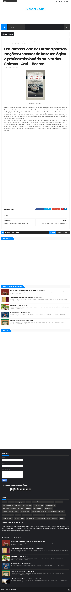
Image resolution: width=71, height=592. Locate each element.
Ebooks (28, 502)
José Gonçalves (24, 512)
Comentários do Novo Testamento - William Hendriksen (27, 290)
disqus (59, 232)
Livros (17, 42)
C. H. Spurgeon (20, 502)
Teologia (62, 518)
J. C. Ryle (20, 508)
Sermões (49, 515)
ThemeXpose (12, 589)
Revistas (11, 502)
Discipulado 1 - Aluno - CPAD (18, 305)
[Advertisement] (35, 18)
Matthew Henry (37, 508)
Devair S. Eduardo (8, 505)
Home (5, 42)
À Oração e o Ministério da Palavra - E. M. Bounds (26, 579)
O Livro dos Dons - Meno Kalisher (20, 313)
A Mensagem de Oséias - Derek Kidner (22, 320)
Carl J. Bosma (11, 42)
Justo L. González (52, 518)
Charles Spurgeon (8, 515)
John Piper (28, 508)
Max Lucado (59, 502)
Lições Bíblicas (37, 502)
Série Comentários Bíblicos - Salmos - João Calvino (26, 298)
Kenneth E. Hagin (38, 505)
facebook (66, 232)
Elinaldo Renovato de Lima (10, 512)
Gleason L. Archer (19, 518)
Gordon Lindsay (27, 515)
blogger (52, 232)
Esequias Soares (50, 505)
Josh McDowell (27, 505)
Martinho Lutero (7, 518)
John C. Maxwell (40, 518)
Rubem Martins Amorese (39, 512)
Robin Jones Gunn (48, 502)
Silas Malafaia (48, 508)
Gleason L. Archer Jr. (59, 515)
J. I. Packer (18, 505)
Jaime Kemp (30, 518)
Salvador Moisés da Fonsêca (56, 512)
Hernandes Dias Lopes (9, 508)
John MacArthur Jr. (39, 515)
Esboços (18, 515)
